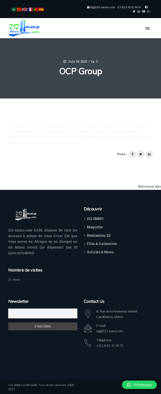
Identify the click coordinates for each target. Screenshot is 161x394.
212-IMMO (95, 218)
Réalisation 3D (99, 235)
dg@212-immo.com (110, 331)
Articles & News (100, 252)
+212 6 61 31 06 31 (111, 345)
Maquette (95, 227)
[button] (139, 385)
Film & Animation (102, 243)
